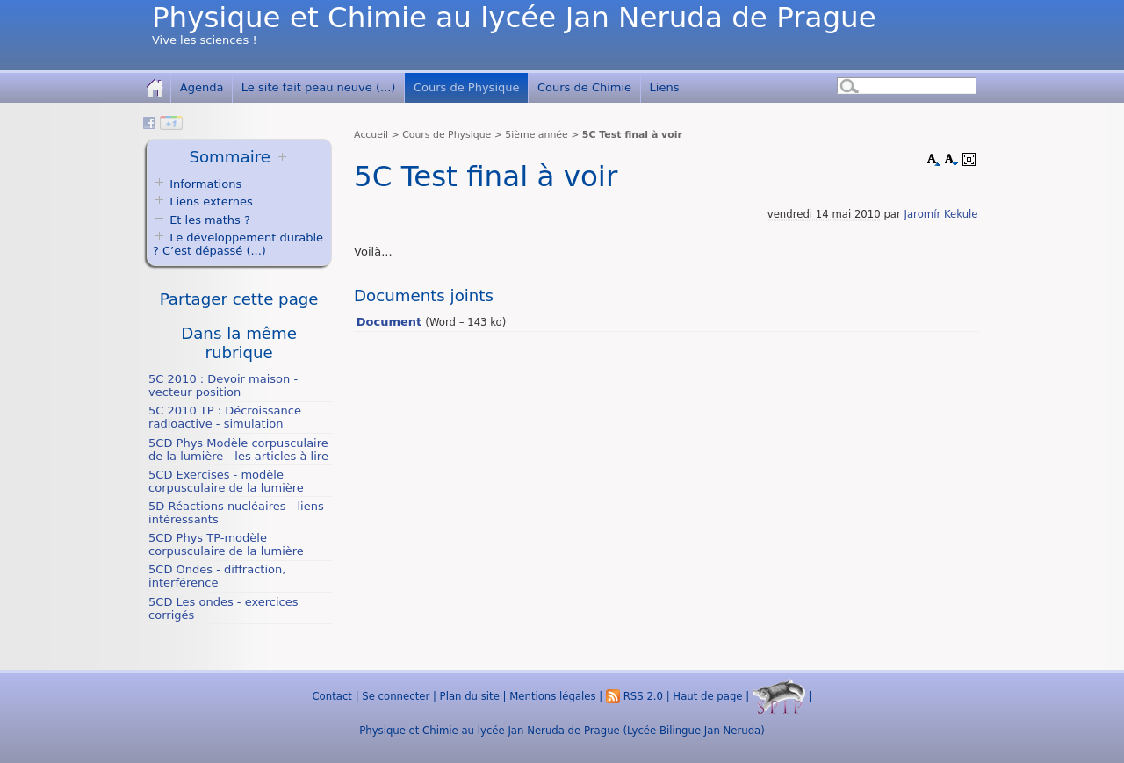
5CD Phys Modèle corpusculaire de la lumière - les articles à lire (238, 449)
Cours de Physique (467, 87)
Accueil (371, 134)
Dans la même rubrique (239, 343)
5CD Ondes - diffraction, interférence (216, 576)
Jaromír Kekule (941, 214)
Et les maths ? (201, 220)
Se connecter (395, 696)
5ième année (536, 134)
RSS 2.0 (634, 696)
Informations (205, 184)
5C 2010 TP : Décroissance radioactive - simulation (224, 417)
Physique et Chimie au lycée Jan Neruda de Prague (514, 17)
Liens (665, 87)
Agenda (202, 87)
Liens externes (211, 201)
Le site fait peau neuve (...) (318, 87)
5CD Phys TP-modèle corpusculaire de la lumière (226, 544)
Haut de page (707, 696)
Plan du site (470, 696)
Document (389, 321)
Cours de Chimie (584, 87)
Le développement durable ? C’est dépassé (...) (238, 244)
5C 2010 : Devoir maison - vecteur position (223, 385)
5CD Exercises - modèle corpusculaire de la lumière (226, 481)
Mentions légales (552, 696)
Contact (331, 696)
